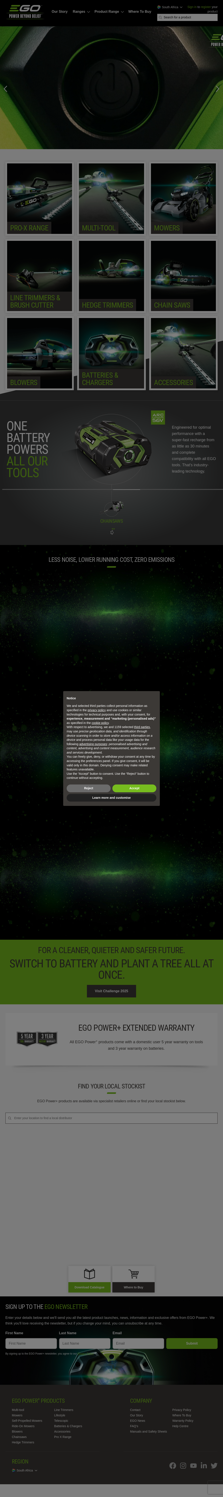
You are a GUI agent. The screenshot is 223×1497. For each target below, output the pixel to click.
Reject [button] (88, 788)
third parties (142, 727)
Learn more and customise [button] (111, 797)
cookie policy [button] (100, 723)
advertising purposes (93, 744)
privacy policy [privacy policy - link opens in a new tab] (97, 710)
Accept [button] (134, 788)
